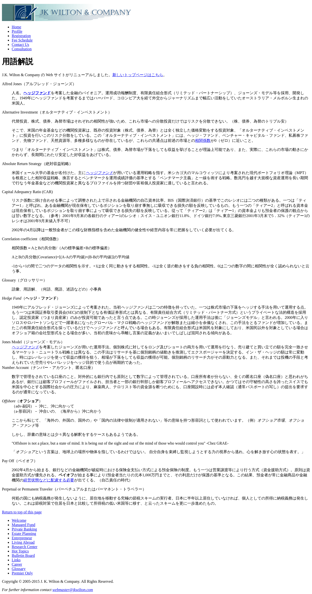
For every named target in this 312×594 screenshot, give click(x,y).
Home (16, 27)
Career (17, 564)
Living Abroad (23, 542)
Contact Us (20, 44)
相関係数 (203, 140)
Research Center (24, 547)
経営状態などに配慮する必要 (48, 480)
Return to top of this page (22, 512)
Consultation (22, 49)
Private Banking (24, 529)
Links (16, 560)
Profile (17, 31)
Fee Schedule (22, 40)
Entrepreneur (22, 538)
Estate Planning (24, 533)
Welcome (19, 520)
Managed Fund (23, 525)
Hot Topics (20, 551)
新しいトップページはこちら (137, 75)
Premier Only (22, 573)
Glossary (19, 569)
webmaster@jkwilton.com (72, 590)
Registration (21, 36)
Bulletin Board (23, 555)
